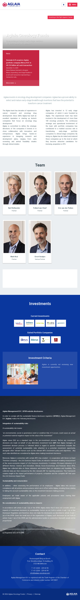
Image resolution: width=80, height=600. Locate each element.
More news (10, 83)
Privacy (29, 594)
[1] (59, 416)
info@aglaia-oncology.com (40, 573)
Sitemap (37, 594)
